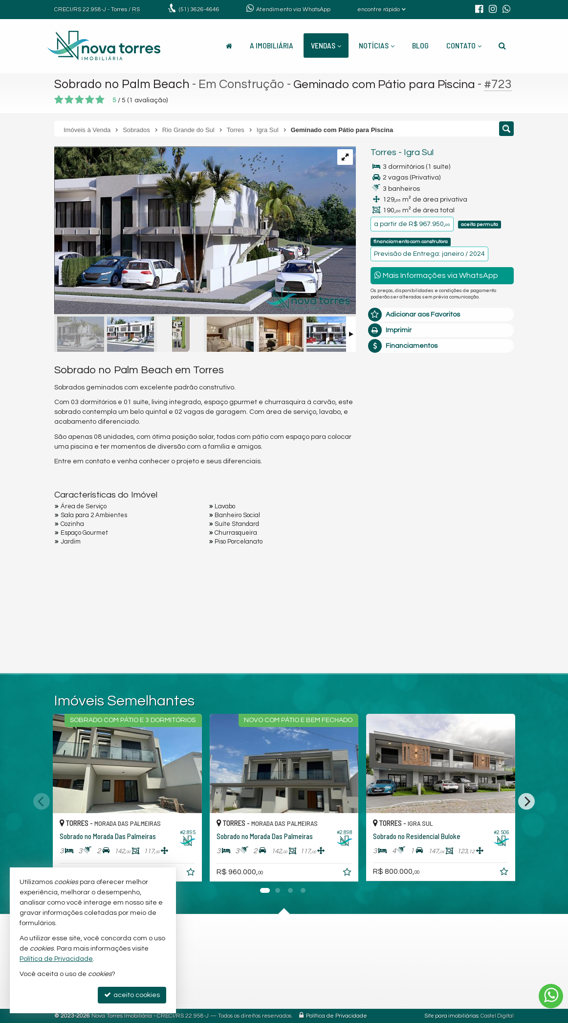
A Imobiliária (271, 45)
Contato (463, 45)
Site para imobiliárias (452, 1016)
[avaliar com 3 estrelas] (79, 100)
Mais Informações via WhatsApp (436, 275)
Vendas (326, 45)
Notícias (376, 45)
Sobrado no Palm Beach (122, 84)
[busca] (502, 45)
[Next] (526, 801)
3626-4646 (199, 9)
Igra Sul (419, 152)
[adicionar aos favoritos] (191, 873)
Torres (383, 152)
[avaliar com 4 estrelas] (89, 100)
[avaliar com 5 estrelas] (100, 100)
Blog (420, 45)
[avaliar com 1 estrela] (59, 100)
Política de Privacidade (336, 1016)
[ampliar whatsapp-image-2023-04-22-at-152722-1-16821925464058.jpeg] (205, 230)
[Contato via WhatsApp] (551, 996)
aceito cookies (132, 995)
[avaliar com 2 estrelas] (69, 100)
